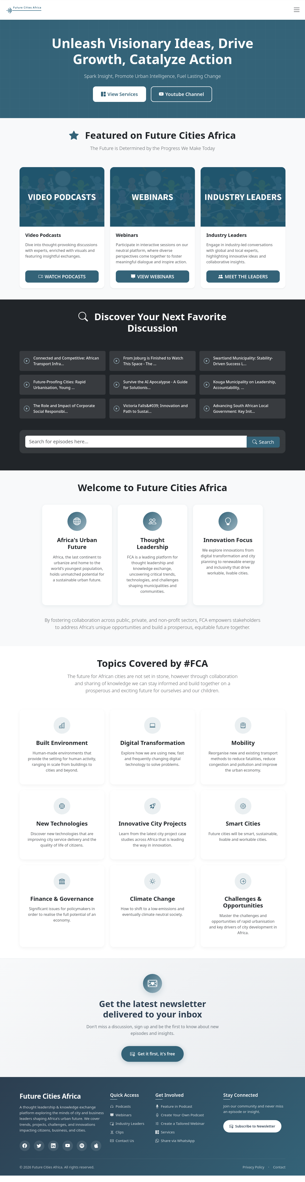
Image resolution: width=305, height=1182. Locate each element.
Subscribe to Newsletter (252, 1132)
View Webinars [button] (152, 274)
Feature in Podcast (173, 1112)
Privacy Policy (253, 1173)
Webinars (121, 1121)
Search (263, 439)
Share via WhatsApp (175, 1146)
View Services (119, 93)
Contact (279, 1173)
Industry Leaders (127, 1129)
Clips (117, 1138)
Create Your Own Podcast (179, 1121)
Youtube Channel (182, 93)
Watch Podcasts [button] (62, 274)
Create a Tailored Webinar (180, 1129)
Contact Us (122, 1146)
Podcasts (120, 1112)
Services (165, 1138)
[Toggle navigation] (296, 9)
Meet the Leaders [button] (243, 274)
